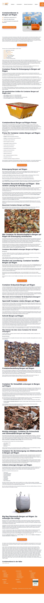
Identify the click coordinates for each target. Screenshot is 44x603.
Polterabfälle (5, 56)
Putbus (3, 563)
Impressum (18, 581)
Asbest (5, 51)
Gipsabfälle (5, 55)
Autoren (5, 582)
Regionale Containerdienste (28, 4)
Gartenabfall (5, 575)
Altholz (5, 50)
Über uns (5, 581)
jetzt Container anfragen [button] (22, 280)
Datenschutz (19, 582)
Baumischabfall (10, 52)
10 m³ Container (19, 575)
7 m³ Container (19, 574)
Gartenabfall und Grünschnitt (8, 54)
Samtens (6, 563)
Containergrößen (19, 4)
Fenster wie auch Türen (7, 53)
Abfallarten (12, 4)
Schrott (5, 57)
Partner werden (6, 583)
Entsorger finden (33, 572)
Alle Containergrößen (20, 576)
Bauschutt (5, 52)
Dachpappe (9, 51)
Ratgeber (36, 4)
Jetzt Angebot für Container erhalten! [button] (9, 27)
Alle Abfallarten (6, 576)
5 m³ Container (19, 573)
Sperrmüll (5, 58)
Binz (8, 563)
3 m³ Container (19, 572)
